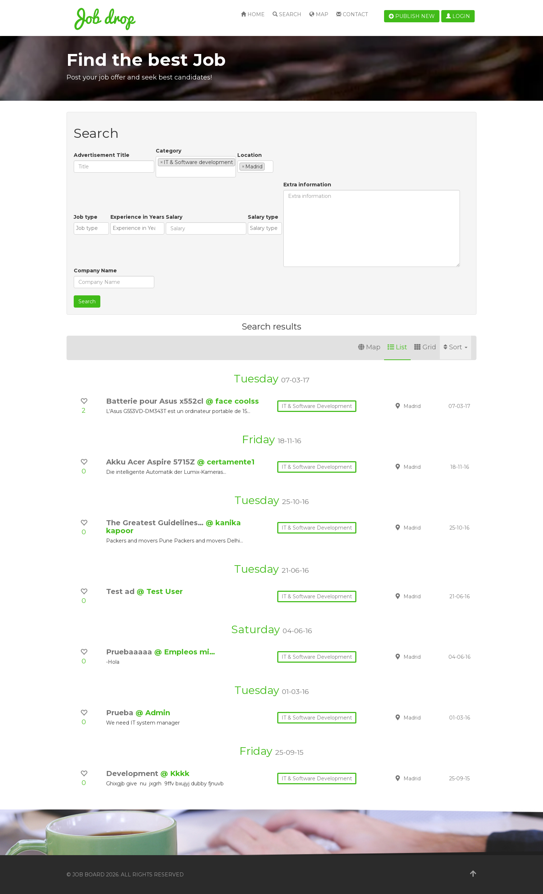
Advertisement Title (101, 155)
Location (249, 155)
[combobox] (196, 166)
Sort (455, 347)
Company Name (95, 270)
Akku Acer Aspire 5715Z (151, 462)
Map (318, 14)
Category (168, 151)
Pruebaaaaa (130, 652)
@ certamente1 (226, 462)
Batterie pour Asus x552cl (156, 401)
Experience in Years (137, 217)
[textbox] (160, 171)
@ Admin (153, 712)
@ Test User (160, 591)
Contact (352, 14)
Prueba (121, 712)
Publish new (412, 16)
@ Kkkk (175, 773)
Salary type (263, 217)
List (397, 347)
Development (133, 773)
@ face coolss (232, 401)
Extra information (307, 184)
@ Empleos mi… (184, 652)
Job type (85, 217)
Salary (174, 217)
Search (287, 14)
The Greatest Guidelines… (156, 522)
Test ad (121, 591)
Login (458, 16)
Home (253, 14)
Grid (425, 347)
